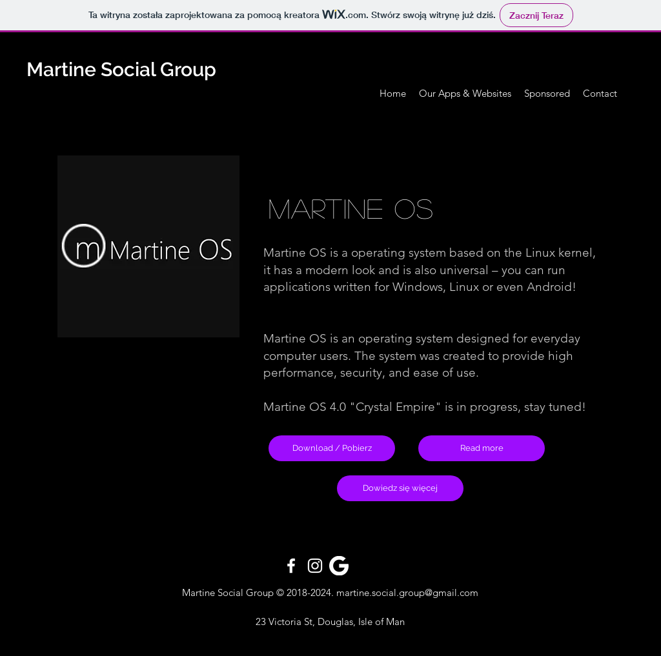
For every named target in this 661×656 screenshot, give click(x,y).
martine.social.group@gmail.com (407, 592)
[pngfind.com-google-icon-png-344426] (339, 565)
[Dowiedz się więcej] (400, 488)
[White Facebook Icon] (291, 565)
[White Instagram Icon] (315, 565)
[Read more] (481, 448)
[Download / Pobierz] (332, 448)
